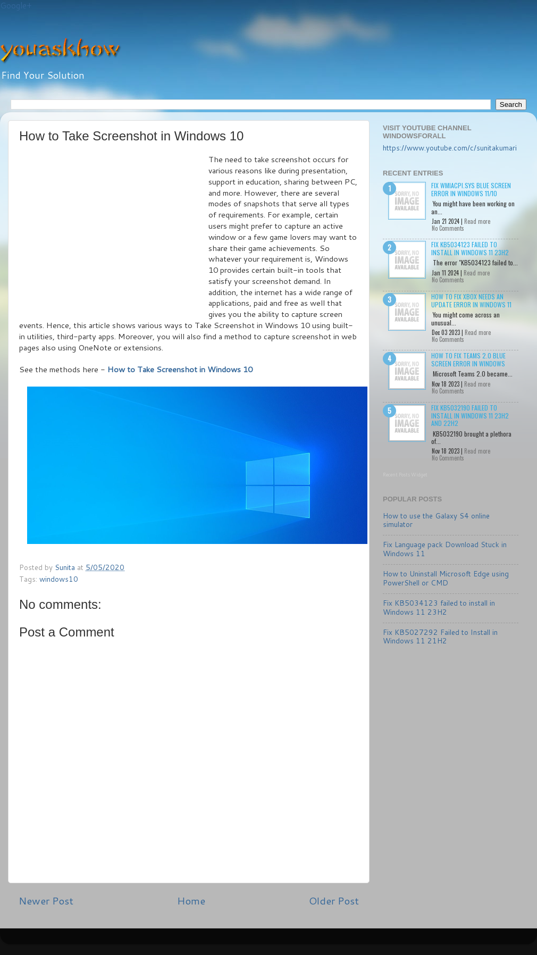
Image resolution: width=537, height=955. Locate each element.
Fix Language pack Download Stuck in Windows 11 (445, 548)
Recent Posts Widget (405, 474)
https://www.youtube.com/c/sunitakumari (450, 148)
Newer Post (46, 900)
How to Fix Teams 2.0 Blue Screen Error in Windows (468, 359)
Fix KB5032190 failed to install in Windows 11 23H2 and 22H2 (470, 415)
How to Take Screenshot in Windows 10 (180, 369)
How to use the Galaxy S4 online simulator (436, 519)
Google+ (16, 5)
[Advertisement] (113, 234)
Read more (477, 221)
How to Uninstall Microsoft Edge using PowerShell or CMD (446, 577)
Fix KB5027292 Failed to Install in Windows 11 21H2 (440, 636)
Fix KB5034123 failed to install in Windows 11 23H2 (470, 248)
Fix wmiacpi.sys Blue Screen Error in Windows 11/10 (471, 189)
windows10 (58, 579)
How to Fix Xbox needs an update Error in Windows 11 (471, 300)
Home (191, 900)
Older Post (334, 900)
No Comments (448, 228)
